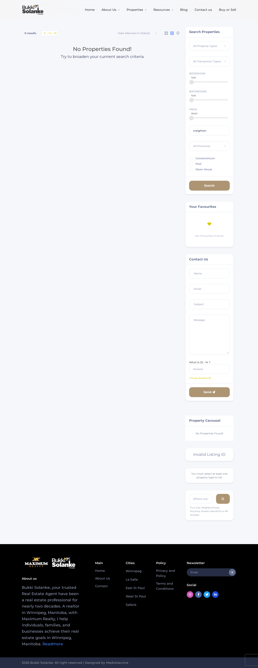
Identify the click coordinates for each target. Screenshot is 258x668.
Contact (101, 586)
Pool (195, 164)
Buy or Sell (227, 10)
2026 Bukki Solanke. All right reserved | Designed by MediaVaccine (75, 663)
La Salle (132, 579)
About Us (109, 10)
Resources (161, 10)
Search (209, 185)
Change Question (200, 378)
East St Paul (135, 588)
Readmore (53, 644)
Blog (184, 10)
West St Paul (136, 596)
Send (209, 392)
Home (90, 10)
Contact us (203, 10)
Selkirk (131, 605)
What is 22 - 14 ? (199, 362)
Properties (135, 10)
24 (50, 33)
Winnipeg (134, 571)
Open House (200, 169)
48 (55, 33)
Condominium (202, 158)
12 (45, 33)
